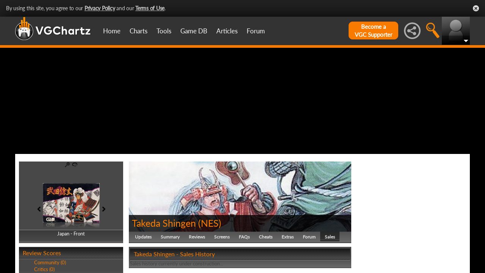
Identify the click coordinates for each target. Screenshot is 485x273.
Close (476, 8)
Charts (138, 31)
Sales (330, 237)
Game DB (193, 31)
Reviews (197, 237)
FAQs (244, 237)
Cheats (265, 237)
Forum (256, 31)
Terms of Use (149, 8)
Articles (227, 31)
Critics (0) (44, 269)
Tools (163, 31)
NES (210, 223)
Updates (143, 237)
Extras (288, 237)
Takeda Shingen (164, 223)
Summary (170, 237)
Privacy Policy (99, 8)
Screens (222, 237)
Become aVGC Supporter (373, 30)
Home (111, 31)
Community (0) (50, 262)
